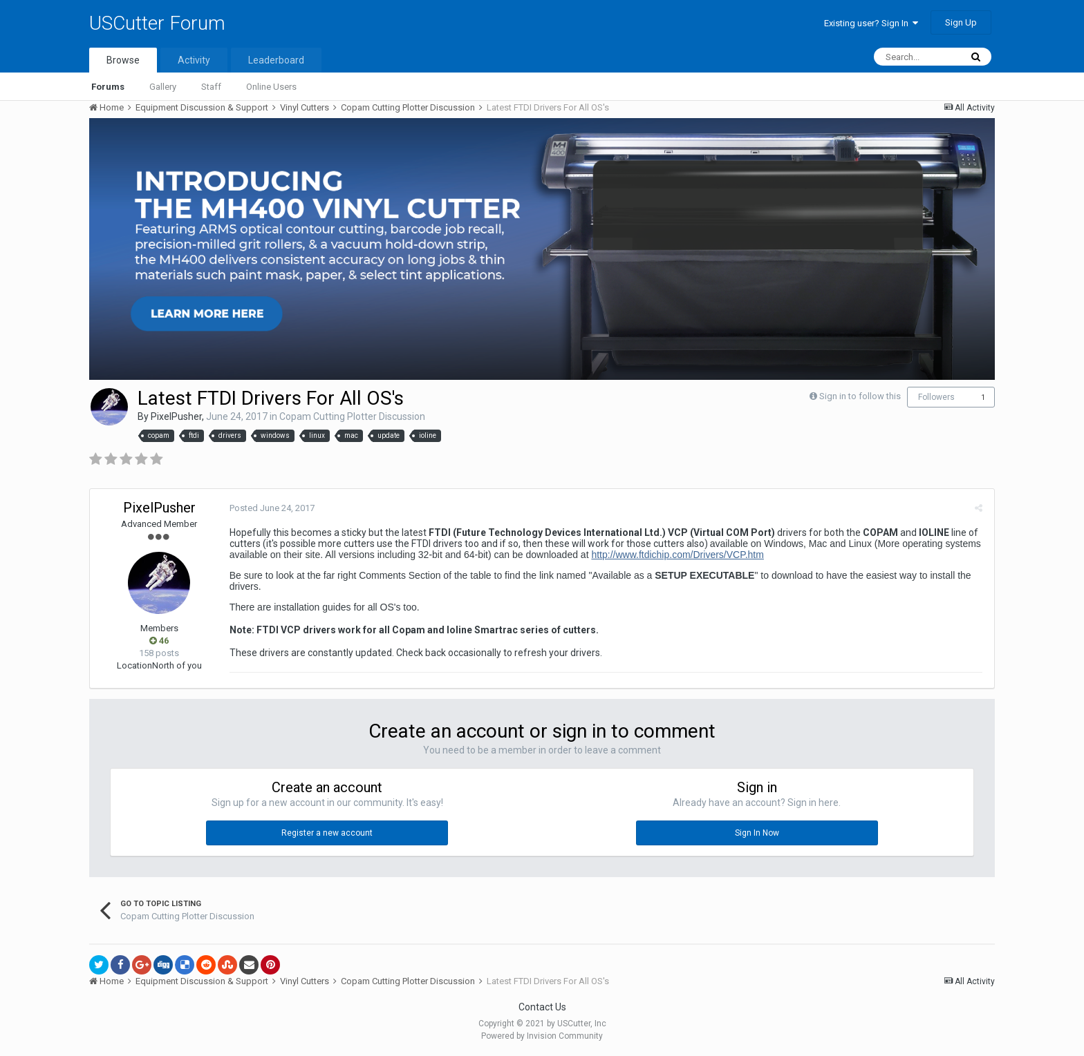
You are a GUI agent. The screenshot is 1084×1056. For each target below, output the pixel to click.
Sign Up (961, 22)
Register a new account (327, 833)
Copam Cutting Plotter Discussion (352, 416)
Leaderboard (276, 60)
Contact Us (542, 1006)
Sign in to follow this (860, 396)
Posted (270, 508)
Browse (123, 60)
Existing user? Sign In (871, 23)
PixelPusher (176, 416)
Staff (211, 86)
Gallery (162, 86)
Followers (936, 397)
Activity (194, 60)
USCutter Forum (157, 23)
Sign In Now (757, 833)
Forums (107, 86)
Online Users (271, 86)
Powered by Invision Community (542, 1036)
